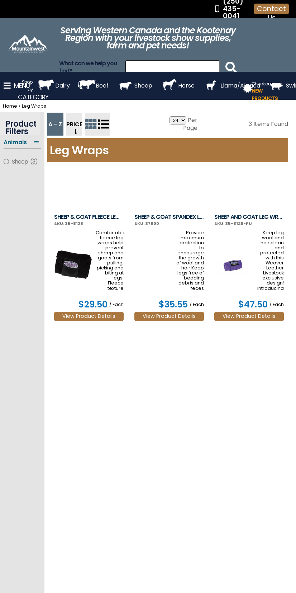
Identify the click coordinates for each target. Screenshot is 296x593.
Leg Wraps (34, 106)
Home (10, 106)
